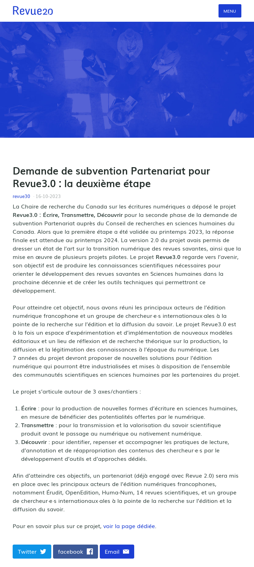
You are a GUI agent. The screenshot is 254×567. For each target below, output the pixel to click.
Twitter (32, 551)
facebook (75, 551)
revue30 (21, 196)
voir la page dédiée (129, 525)
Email (117, 551)
